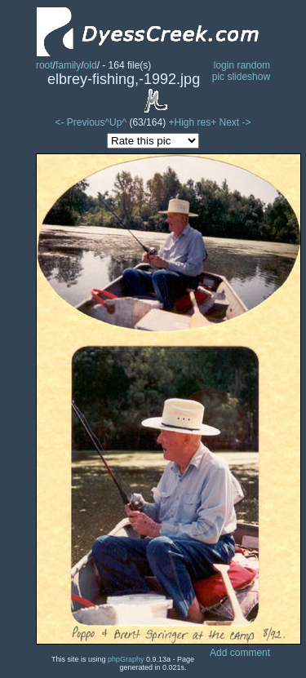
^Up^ (115, 122)
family (68, 65)
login (224, 65)
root (44, 65)
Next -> (235, 122)
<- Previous (79, 122)
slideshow (248, 76)
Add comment (240, 652)
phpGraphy (126, 659)
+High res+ (193, 122)
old (90, 65)
